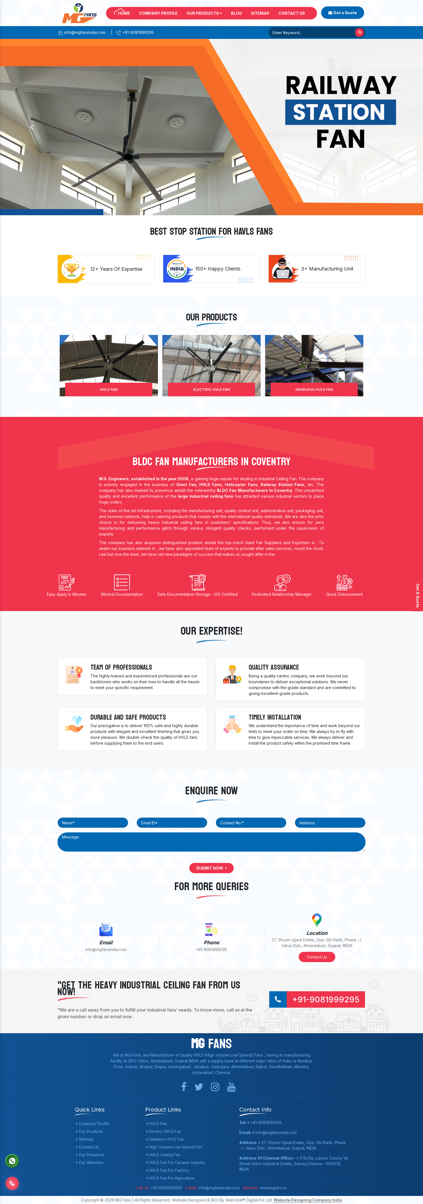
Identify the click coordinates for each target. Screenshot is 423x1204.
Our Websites (90, 1162)
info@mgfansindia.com (81, 32)
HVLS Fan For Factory (168, 1170)
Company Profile (158, 13)
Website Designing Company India (308, 1200)
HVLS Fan (109, 389)
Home (124, 13)
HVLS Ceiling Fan (163, 1154)
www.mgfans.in (273, 1187)
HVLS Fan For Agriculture (171, 1178)
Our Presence (90, 1154)
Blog (236, 13)
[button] (32, 127)
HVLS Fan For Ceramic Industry (176, 1162)
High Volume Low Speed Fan (174, 1147)
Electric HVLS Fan (211, 389)
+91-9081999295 (135, 32)
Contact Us (291, 13)
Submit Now (211, 868)
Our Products (204, 13)
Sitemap (260, 13)
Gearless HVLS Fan (314, 389)
